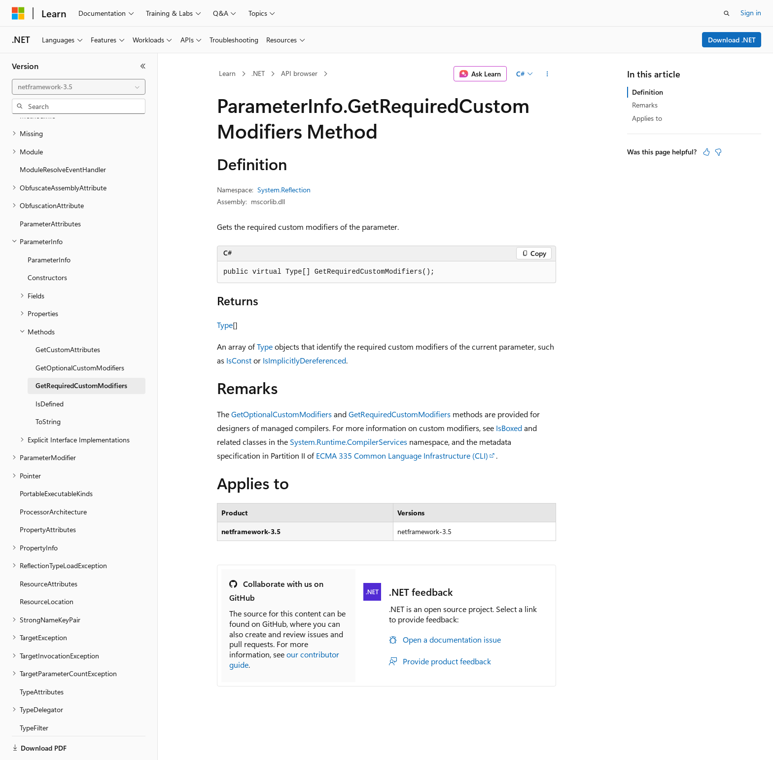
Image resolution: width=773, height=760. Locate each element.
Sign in (750, 12)
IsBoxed (509, 428)
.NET (258, 73)
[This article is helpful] (706, 152)
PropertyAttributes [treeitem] (48, 495)
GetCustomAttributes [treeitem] (67, 315)
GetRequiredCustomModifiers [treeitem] (81, 351)
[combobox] (78, 87)
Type (225, 325)
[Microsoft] (18, 13)
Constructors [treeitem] (47, 243)
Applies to (647, 118)
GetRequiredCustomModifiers (400, 414)
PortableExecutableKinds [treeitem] (56, 459)
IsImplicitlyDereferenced (304, 360)
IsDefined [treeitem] (49, 369)
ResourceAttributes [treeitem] (48, 549)
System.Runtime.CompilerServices (348, 441)
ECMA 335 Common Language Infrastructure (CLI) (402, 455)
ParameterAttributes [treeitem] (50, 189)
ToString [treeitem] (48, 387)
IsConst (238, 360)
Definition (647, 92)
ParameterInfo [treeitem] (49, 225)
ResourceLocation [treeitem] (46, 567)
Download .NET (732, 39)
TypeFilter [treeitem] (34, 693)
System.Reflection (284, 189)
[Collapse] (143, 66)
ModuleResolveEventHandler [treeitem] (63, 135)
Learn (227, 73)
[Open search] (727, 13)
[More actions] (547, 74)
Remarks (645, 104)
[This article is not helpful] (718, 152)
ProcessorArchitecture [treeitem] (53, 477)
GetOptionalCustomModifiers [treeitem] (79, 333)
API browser (299, 73)
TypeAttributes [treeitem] (42, 657)
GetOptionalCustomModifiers (281, 414)
